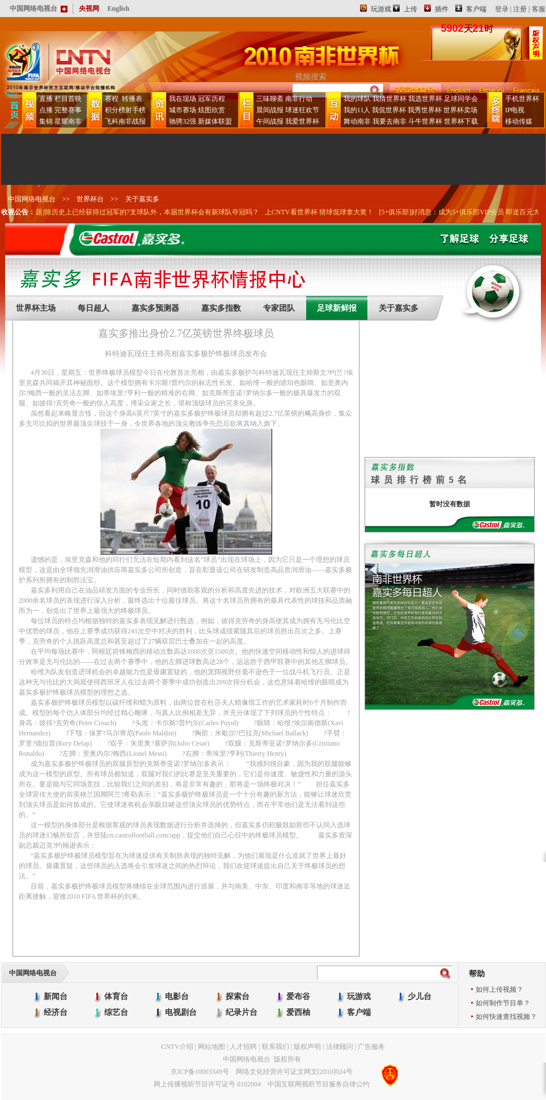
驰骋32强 (182, 121)
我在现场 (182, 99)
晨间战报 (269, 110)
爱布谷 (298, 996)
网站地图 (211, 1047)
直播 (46, 99)
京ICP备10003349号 (200, 1072)
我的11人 (357, 110)
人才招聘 (243, 1047)
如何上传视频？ (499, 989)
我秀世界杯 (425, 110)
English (119, 8)
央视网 (89, 8)
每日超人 (93, 308)
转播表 (131, 99)
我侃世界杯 (389, 110)
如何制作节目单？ (503, 1003)
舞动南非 (357, 121)
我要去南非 (390, 121)
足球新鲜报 (337, 308)
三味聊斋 (269, 99)
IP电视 (515, 110)
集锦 (46, 121)
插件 (441, 9)
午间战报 (269, 121)
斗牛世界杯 (425, 121)
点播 (46, 110)
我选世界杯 (425, 99)
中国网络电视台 (32, 199)
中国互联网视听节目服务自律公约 (319, 1084)
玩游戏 (381, 9)
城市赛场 (182, 110)
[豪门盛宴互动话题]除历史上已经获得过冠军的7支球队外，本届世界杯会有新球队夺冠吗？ (139, 212)
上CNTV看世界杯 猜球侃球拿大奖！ (336, 212)
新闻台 (55, 996)
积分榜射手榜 (125, 110)
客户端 (476, 9)
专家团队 (279, 308)
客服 (538, 9)
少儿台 (419, 996)
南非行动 (298, 99)
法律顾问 (339, 1047)
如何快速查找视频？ (506, 1017)
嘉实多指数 (221, 308)
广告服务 (371, 1047)
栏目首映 (68, 99)
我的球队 (357, 99)
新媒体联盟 (215, 121)
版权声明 (307, 1047)
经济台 (55, 1012)
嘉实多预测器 (155, 308)
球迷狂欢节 (302, 110)
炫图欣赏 (211, 110)
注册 (520, 9)
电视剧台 (181, 1012)
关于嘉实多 (142, 199)
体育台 (116, 996)
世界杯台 (90, 199)
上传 (410, 9)
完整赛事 (68, 110)
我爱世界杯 (302, 121)
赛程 (111, 99)
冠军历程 (211, 99)
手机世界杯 (522, 99)
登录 (502, 9)
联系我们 (275, 1047)
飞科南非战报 (125, 121)
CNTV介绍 (177, 1047)
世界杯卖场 (460, 110)
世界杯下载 (461, 121)
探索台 (237, 996)
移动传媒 (518, 121)
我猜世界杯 (390, 99)
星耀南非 (68, 121)
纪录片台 (241, 1012)
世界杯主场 (36, 308)
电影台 (177, 996)
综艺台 (116, 1012)
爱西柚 (298, 1012)
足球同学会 (461, 99)
